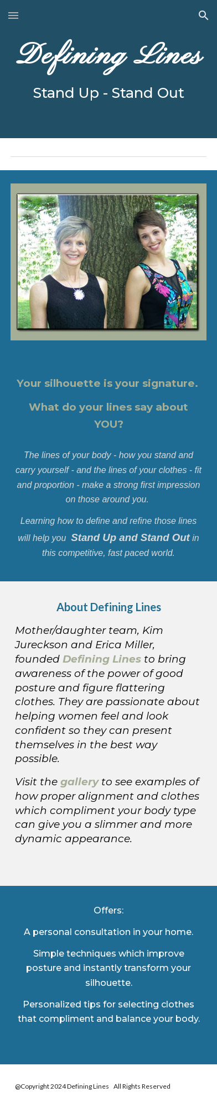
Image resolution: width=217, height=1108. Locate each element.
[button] (13, 15)
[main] (108, 69)
